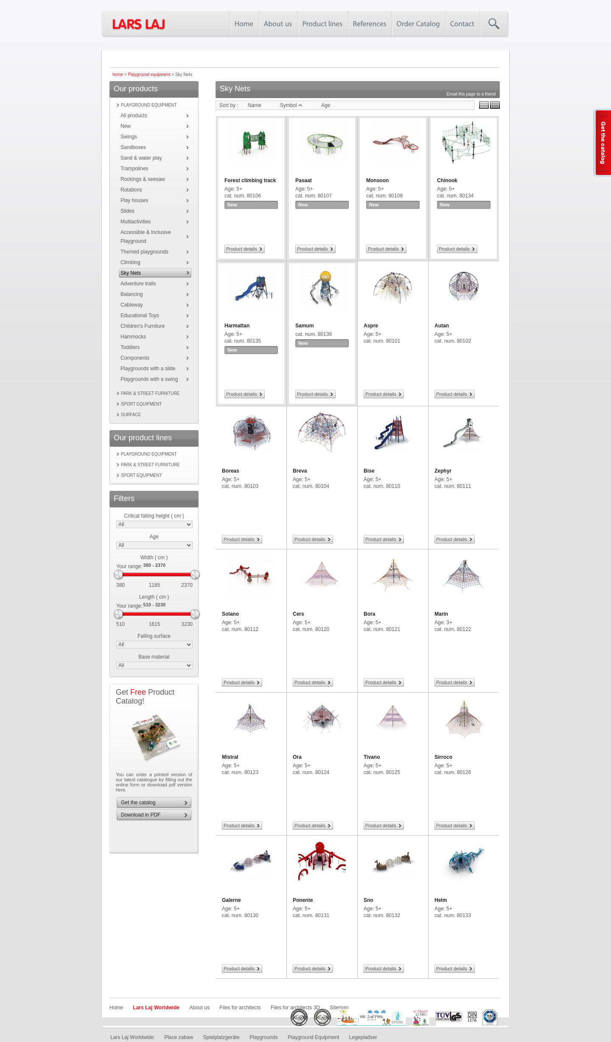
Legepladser (363, 1037)
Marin (441, 614)
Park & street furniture (150, 393)
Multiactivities (136, 222)
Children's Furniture (143, 326)
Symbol (291, 105)
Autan (441, 326)
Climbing (130, 262)
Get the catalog (138, 802)
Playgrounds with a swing (149, 379)
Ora (297, 757)
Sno (368, 900)
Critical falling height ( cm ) (154, 516)
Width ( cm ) (154, 557)
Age (153, 537)
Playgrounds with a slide (148, 369)
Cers (298, 614)
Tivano (372, 757)
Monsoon (377, 180)
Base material (153, 657)
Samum (304, 326)
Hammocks (133, 337)
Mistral (230, 757)
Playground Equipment (313, 1037)
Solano (230, 614)
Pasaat (303, 180)
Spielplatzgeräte (221, 1037)
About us (200, 1008)
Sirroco (443, 757)
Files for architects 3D (295, 1008)
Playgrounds (263, 1037)
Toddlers (130, 347)
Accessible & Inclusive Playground (146, 236)
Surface (131, 414)
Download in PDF (140, 815)
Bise (369, 471)
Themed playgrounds (144, 252)
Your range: (129, 566)
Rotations (131, 190)
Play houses (134, 200)
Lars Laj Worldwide (156, 1008)
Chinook (447, 180)
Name (254, 105)
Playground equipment (149, 74)
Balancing (132, 294)
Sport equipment (141, 404)
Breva (300, 471)
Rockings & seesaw (143, 179)
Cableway (132, 305)
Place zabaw (178, 1037)
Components (135, 358)
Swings (129, 137)
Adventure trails (138, 284)
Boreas (230, 471)
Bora (369, 614)
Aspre (371, 326)
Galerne (231, 900)
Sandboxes (133, 147)
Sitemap (339, 1008)
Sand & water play (141, 158)
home (117, 74)
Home (116, 1008)
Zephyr (442, 471)
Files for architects (240, 1008)
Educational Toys (140, 315)
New (126, 126)
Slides (128, 211)
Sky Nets (131, 273)
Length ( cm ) (154, 597)
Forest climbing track (250, 180)
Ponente (303, 900)
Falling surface (154, 636)
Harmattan (236, 326)
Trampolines (135, 169)
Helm (440, 900)
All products (134, 115)
